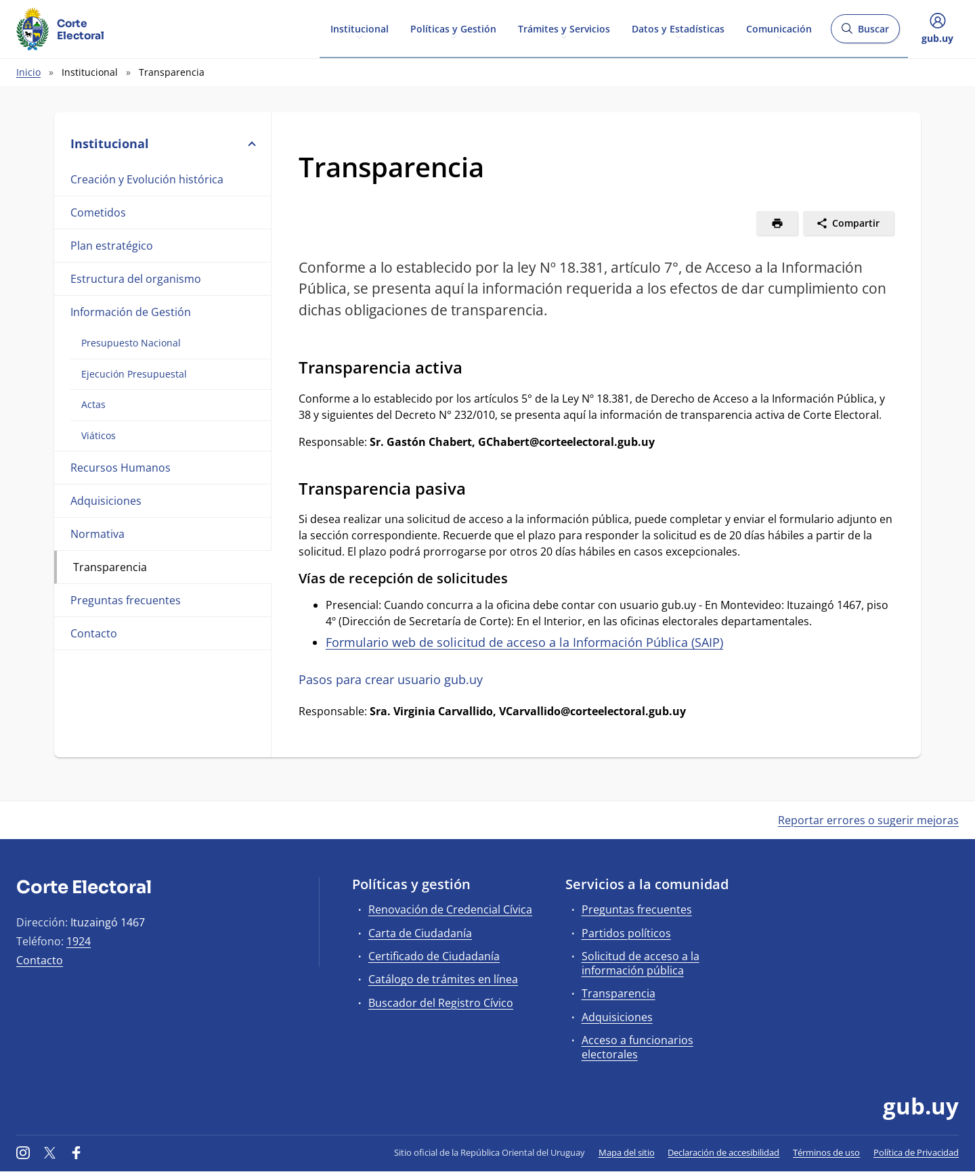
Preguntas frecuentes (125, 600)
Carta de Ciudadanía (420, 933)
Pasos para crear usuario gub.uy (391, 679)
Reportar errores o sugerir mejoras (868, 820)
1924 (78, 941)
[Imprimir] (777, 223)
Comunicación (779, 28)
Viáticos (98, 435)
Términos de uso (826, 1152)
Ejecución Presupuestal (134, 373)
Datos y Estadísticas (678, 28)
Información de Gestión (130, 312)
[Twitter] (50, 1152)
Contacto (93, 633)
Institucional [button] (162, 143)
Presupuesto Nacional (131, 342)
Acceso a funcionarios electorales (637, 1047)
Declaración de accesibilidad (723, 1152)
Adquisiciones (106, 500)
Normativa (97, 533)
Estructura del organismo (135, 278)
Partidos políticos (626, 933)
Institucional (359, 28)
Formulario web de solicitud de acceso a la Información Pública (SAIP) (524, 642)
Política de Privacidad (916, 1152)
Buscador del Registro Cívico (440, 1002)
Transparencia (110, 567)
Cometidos (98, 212)
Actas (93, 404)
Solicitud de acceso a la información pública (640, 963)
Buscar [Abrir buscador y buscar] (865, 32)
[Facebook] (76, 1152)
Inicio (28, 72)
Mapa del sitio (627, 1152)
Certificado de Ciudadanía (434, 956)
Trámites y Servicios (564, 28)
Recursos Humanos (120, 467)
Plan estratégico (111, 245)
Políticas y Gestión (453, 28)
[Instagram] (23, 1152)
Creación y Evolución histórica (146, 179)
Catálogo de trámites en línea (443, 979)
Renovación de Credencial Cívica (450, 909)
